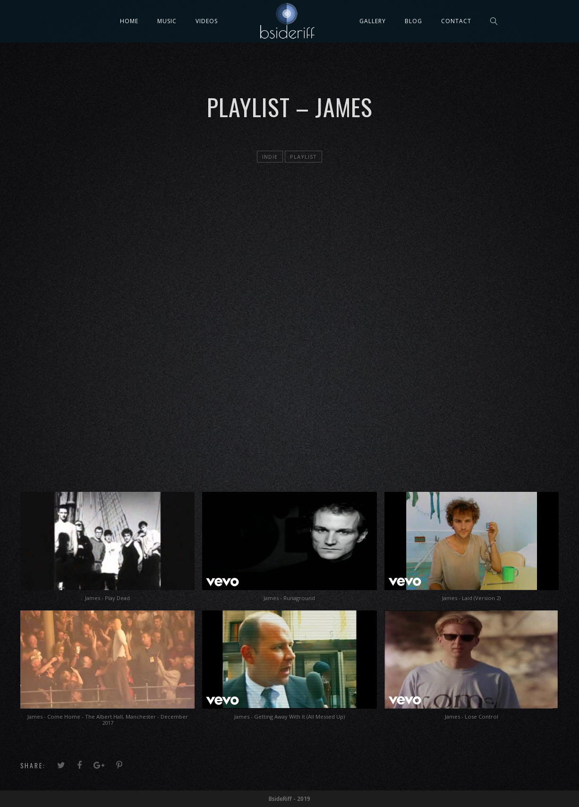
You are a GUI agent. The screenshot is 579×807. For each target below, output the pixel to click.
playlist (303, 156)
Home (129, 21)
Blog (413, 21)
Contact (456, 21)
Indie (270, 156)
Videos (207, 21)
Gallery (372, 21)
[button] (107, 551)
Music (167, 21)
